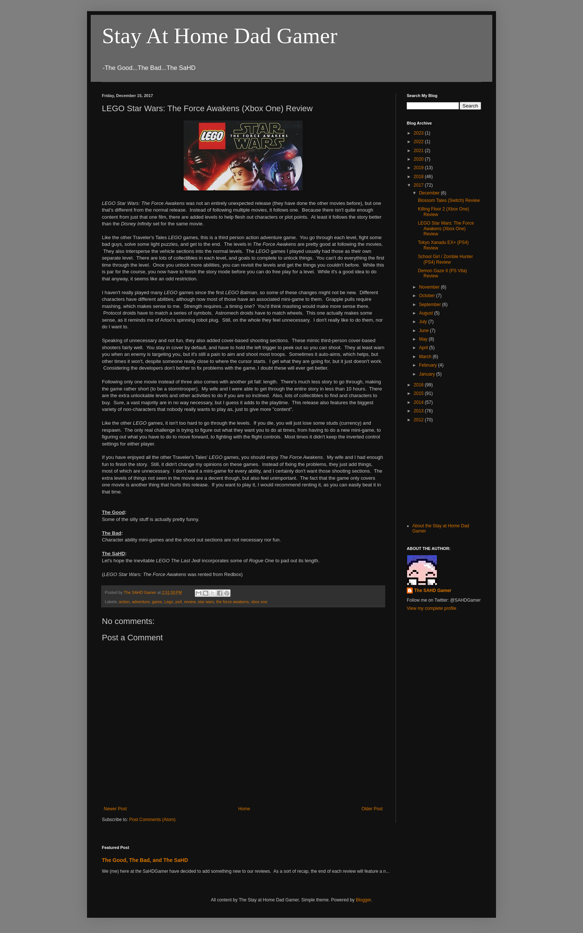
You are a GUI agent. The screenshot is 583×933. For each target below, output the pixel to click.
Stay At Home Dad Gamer (219, 35)
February (428, 365)
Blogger (363, 900)
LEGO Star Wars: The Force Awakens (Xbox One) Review (446, 229)
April (424, 347)
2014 (419, 402)
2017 (419, 185)
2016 (419, 384)
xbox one (259, 601)
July (423, 321)
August (426, 313)
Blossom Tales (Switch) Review (449, 200)
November (430, 287)
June (424, 330)
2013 (419, 411)
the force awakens (232, 601)
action (124, 601)
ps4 (178, 601)
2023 (419, 133)
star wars (206, 601)
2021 (419, 150)
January (427, 374)
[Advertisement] (444, 472)
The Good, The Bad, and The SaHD (145, 860)
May (424, 339)
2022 (419, 141)
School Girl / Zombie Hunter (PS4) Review (445, 259)
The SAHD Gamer (432, 590)
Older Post (372, 808)
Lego (168, 601)
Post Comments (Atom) (152, 819)
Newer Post (115, 808)
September (430, 304)
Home (244, 808)
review (190, 601)
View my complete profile (431, 608)
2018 (419, 176)
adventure (141, 601)
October (427, 295)
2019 (419, 167)
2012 (419, 419)
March (426, 356)
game (157, 601)
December (430, 193)
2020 (419, 159)
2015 (419, 393)
